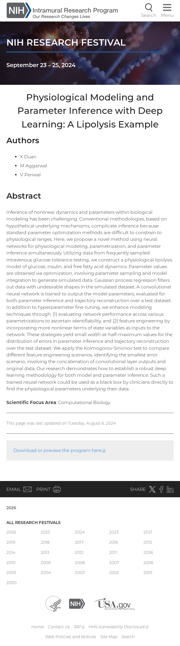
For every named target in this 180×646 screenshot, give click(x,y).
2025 (45, 532)
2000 (11, 582)
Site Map (108, 636)
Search (128, 636)
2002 (114, 572)
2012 (79, 552)
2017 (79, 542)
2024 (80, 532)
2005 (11, 572)
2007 (114, 562)
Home (37, 627)
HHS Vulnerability (118, 627)
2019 (10, 542)
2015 (147, 542)
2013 (45, 552)
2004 (46, 572)
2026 (11, 507)
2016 (113, 542)
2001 (147, 572)
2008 (80, 562)
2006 (148, 562)
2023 (114, 532)
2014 (10, 552)
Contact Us (59, 627)
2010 (10, 562)
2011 (113, 552)
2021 (147, 532)
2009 (46, 562)
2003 (80, 572)
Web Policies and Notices (70, 636)
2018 (45, 542)
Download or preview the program (59, 450)
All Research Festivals (33, 522)
